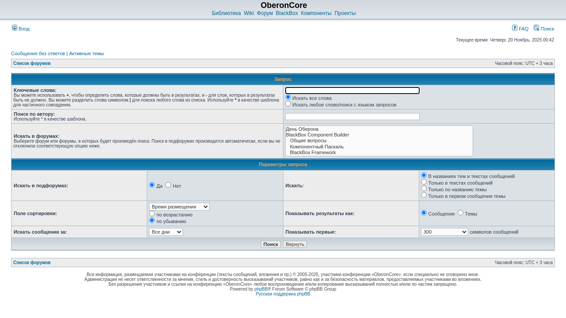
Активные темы (86, 53)
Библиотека (226, 13)
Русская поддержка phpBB (283, 294)
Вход (21, 28)
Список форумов (32, 63)
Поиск (544, 28)
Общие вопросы (379, 141)
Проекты (345, 13)
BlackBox (287, 13)
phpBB (261, 289)
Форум (265, 13)
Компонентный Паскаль (379, 147)
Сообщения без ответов (38, 53)
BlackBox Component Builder (379, 135)
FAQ (520, 28)
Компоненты (316, 13)
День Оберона (379, 129)
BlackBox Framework (379, 152)
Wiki (249, 13)
